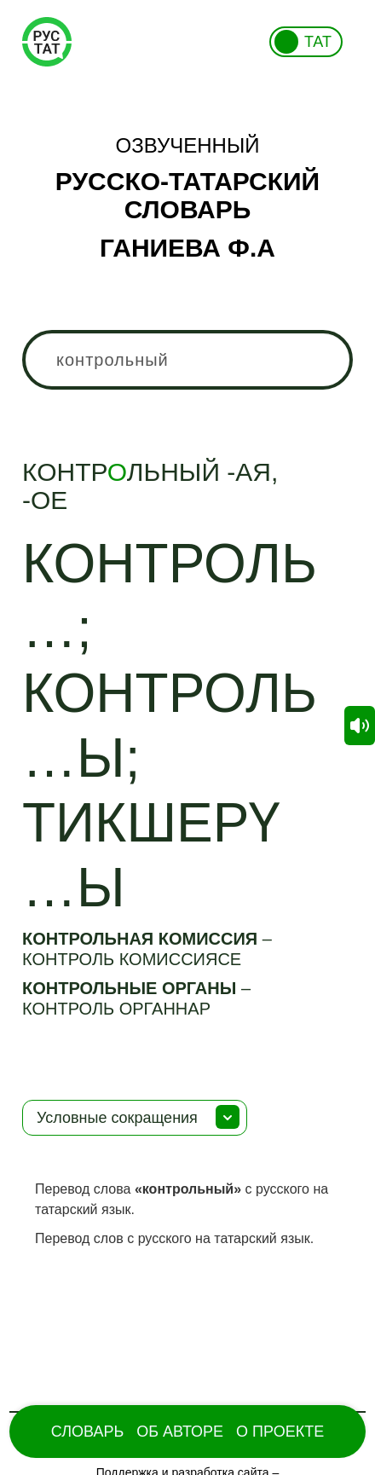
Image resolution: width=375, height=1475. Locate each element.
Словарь (87, 1431)
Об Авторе (179, 1431)
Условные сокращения (117, 1117)
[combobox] (187, 360)
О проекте (280, 1431)
